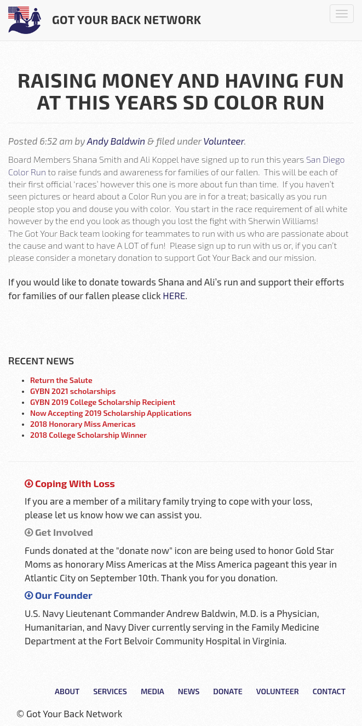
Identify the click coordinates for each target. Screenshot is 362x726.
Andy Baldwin (116, 140)
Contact (329, 691)
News (189, 691)
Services (110, 691)
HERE (174, 295)
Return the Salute (61, 380)
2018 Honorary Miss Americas (83, 423)
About (67, 691)
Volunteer (223, 140)
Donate (227, 691)
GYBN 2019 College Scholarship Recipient (102, 402)
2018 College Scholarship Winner (88, 434)
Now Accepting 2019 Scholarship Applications (111, 413)
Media (152, 691)
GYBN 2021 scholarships (73, 391)
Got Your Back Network (105, 20)
